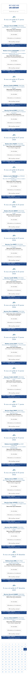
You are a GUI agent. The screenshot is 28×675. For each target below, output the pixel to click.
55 (22, 659)
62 (18, 661)
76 (12, 666)
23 (22, 649)
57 (2, 661)
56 (25, 659)
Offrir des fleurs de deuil (14, 41)
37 (15, 654)
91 (9, 671)
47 (22, 656)
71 (22, 664)
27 (9, 651)
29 (15, 651)
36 (12, 654)
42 (5, 656)
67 (9, 664)
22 (18, 649)
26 (5, 651)
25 (2, 651)
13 (15, 646)
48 (25, 656)
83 (9, 669)
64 (25, 661)
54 (18, 659)
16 (25, 646)
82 (5, 669)
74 (5, 666)
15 (22, 646)
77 (15, 666)
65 (2, 664)
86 (18, 669)
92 (12, 671)
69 (15, 664)
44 (12, 656)
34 (5, 654)
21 (15, 649)
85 (15, 669)
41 (2, 656)
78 (18, 666)
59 (9, 661)
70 (18, 664)
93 (15, 671)
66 (5, 664)
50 (5, 659)
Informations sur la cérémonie (14, 38)
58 (5, 661)
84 (12, 669)
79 (22, 666)
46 (18, 656)
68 (12, 664)
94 (18, 671)
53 (15, 659)
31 (22, 651)
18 (5, 649)
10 (5, 646)
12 (12, 646)
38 (18, 654)
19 (9, 649)
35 (9, 654)
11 (9, 646)
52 (12, 659)
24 (25, 649)
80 (25, 666)
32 (25, 651)
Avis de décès (14, 34)
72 (25, 664)
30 (18, 651)
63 (22, 661)
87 (22, 669)
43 (9, 656)
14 (18, 646)
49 (2, 659)
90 (5, 671)
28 (12, 651)
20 (12, 649)
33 (2, 654)
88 (25, 669)
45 (15, 656)
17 (2, 649)
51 (9, 659)
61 (15, 661)
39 (22, 654)
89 (2, 671)
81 (2, 669)
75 (9, 666)
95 (22, 671)
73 (2, 666)
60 (12, 661)
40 (25, 654)
